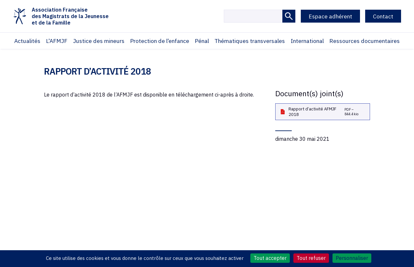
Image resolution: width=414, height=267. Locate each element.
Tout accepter (270, 258)
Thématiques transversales (249, 41)
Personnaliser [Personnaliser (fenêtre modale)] (352, 258)
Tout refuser (311, 258)
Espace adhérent (330, 16)
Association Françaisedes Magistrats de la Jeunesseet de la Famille (61, 16)
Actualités (27, 41)
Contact (383, 16)
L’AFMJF (56, 41)
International (307, 41)
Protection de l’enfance (159, 41)
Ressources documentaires (364, 41)
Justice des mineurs (99, 41)
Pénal (202, 41)
